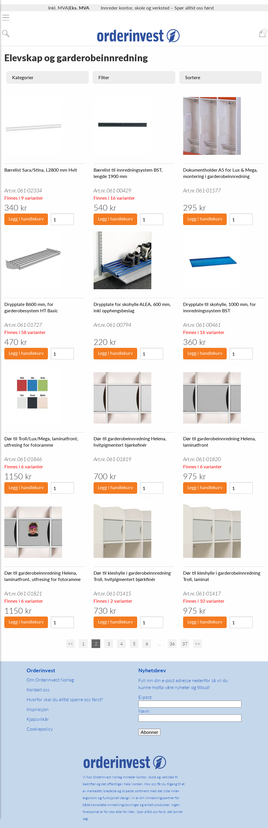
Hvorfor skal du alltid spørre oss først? (65, 699)
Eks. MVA (79, 7)
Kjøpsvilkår (38, 719)
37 (184, 643)
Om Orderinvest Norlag (50, 679)
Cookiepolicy (40, 729)
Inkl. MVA (58, 7)
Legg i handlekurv (26, 218)
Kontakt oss (38, 689)
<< (70, 643)
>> (197, 643)
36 (172, 643)
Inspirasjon (38, 709)
